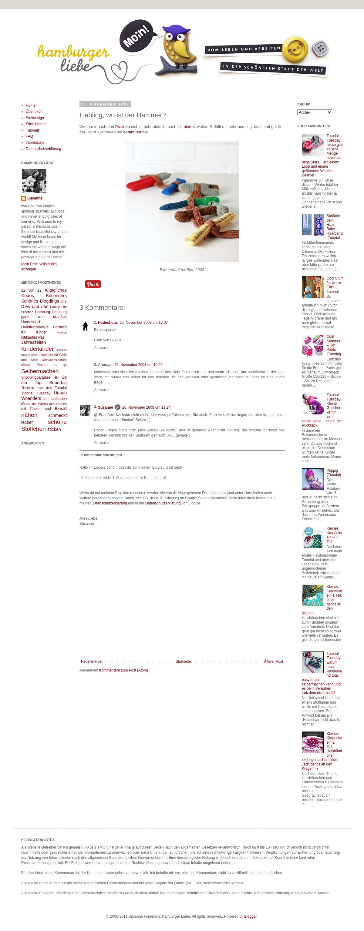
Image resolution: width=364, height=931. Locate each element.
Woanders (31, 398)
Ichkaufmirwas (33, 337)
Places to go (51, 365)
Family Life (58, 307)
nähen (29, 415)
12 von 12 (31, 290)
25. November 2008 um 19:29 (138, 365)
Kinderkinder (37, 349)
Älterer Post (273, 661)
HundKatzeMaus (34, 327)
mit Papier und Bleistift (44, 409)
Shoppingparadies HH (40, 377)
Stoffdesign (35, 118)
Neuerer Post (92, 661)
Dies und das (34, 306)
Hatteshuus (108, 322)
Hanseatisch (31, 322)
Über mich (34, 111)
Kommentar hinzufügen (101, 455)
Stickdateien (36, 124)
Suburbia (58, 382)
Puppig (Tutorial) (334, 472)
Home (30, 105)
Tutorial (61, 388)
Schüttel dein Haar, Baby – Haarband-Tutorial (335, 227)
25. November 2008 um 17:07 (144, 322)
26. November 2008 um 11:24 (146, 407)
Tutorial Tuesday (35, 393)
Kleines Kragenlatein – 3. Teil (334, 535)
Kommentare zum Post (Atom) (123, 670)
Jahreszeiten (33, 342)
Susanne (105, 407)
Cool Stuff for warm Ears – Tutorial (334, 284)
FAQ (29, 136)
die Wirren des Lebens (49, 404)
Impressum (35, 142)
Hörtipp (62, 332)
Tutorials (33, 130)
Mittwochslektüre (54, 360)
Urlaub (60, 392)
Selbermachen (40, 371)
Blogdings (49, 301)
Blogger (250, 916)
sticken (54, 429)
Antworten (102, 348)
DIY (64, 301)
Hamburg (42, 312)
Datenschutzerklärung (109, 503)
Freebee (27, 312)
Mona (25, 365)
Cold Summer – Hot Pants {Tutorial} (334, 345)
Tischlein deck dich (36, 388)
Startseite (183, 661)
